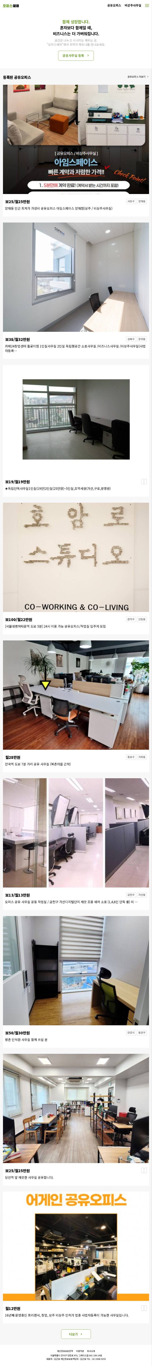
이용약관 (80, 1351)
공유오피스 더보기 (136, 76)
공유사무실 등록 (73, 55)
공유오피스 (114, 5)
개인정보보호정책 (65, 1351)
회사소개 (91, 1351)
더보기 (73, 1334)
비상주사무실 (133, 5)
